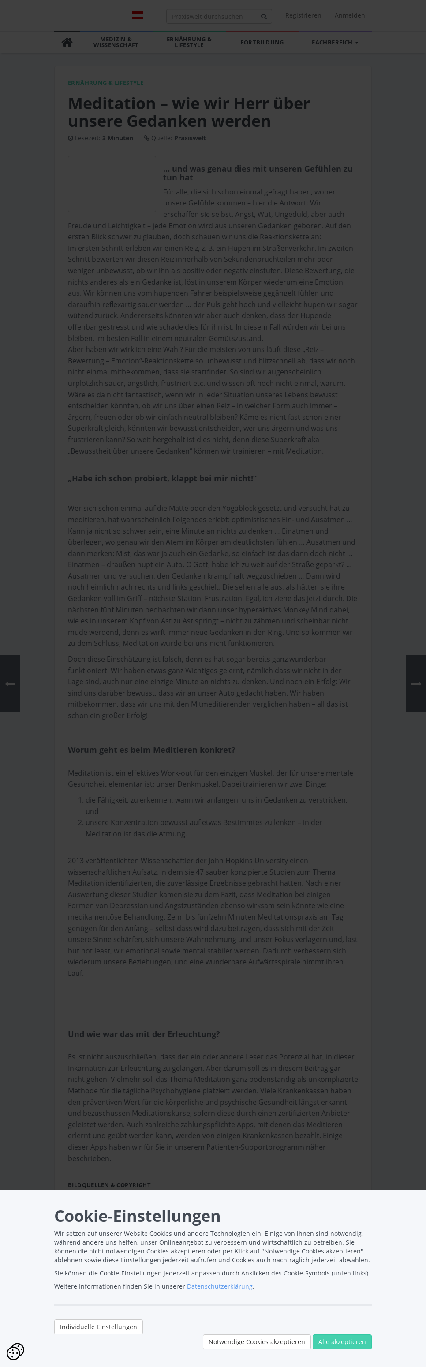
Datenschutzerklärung (220, 1286)
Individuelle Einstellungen (98, 1327)
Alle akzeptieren (342, 1342)
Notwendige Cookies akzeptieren (257, 1342)
